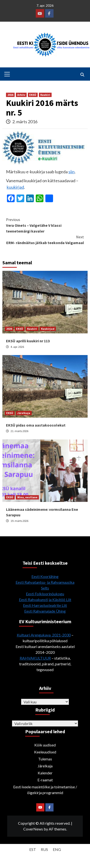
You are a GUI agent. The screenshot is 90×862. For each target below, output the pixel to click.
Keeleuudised (45, 752)
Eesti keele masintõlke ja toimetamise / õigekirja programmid (45, 789)
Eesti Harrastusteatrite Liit (45, 605)
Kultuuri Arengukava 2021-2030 (44, 635)
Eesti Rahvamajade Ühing (45, 611)
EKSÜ (32, 95)
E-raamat (45, 780)
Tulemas (45, 759)
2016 (10, 95)
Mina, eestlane (27, 497)
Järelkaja (23, 413)
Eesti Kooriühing (45, 576)
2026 (9, 329)
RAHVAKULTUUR (35, 658)
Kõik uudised (45, 745)
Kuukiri (45, 95)
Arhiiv (21, 95)
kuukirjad (15, 187)
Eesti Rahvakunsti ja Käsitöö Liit (45, 599)
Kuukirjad (47, 329)
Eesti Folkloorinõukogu (45, 593)
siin (71, 171)
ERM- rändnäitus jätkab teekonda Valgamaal (45, 239)
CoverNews (33, 829)
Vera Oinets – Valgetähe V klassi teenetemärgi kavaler (45, 225)
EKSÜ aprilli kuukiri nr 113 (28, 340)
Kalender (45, 773)
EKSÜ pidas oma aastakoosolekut (36, 425)
